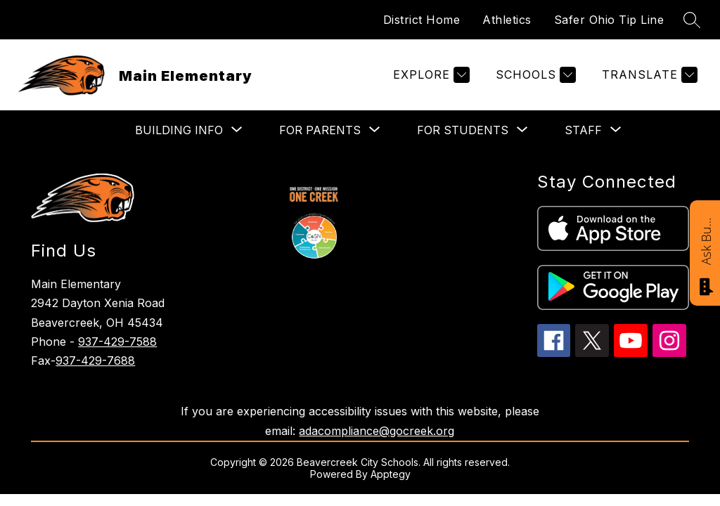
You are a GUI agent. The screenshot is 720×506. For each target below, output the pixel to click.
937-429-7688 (95, 360)
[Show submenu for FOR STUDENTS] (462, 130)
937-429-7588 (117, 342)
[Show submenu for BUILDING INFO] (179, 130)
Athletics (507, 20)
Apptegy (391, 474)
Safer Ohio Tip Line (609, 20)
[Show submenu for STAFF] (583, 130)
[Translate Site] (648, 75)
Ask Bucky (706, 240)
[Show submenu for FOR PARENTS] (320, 130)
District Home (422, 20)
